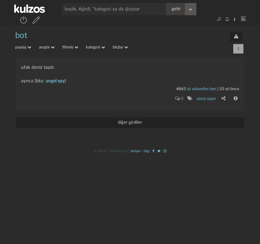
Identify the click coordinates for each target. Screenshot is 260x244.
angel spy (55, 81)
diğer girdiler (130, 122)
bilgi (146, 151)
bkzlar (120, 47)
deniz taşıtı (205, 99)
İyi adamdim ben (201, 89)
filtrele (70, 47)
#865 (181, 89)
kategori (95, 47)
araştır (47, 47)
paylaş (23, 47)
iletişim (135, 151)
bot (21, 36)
